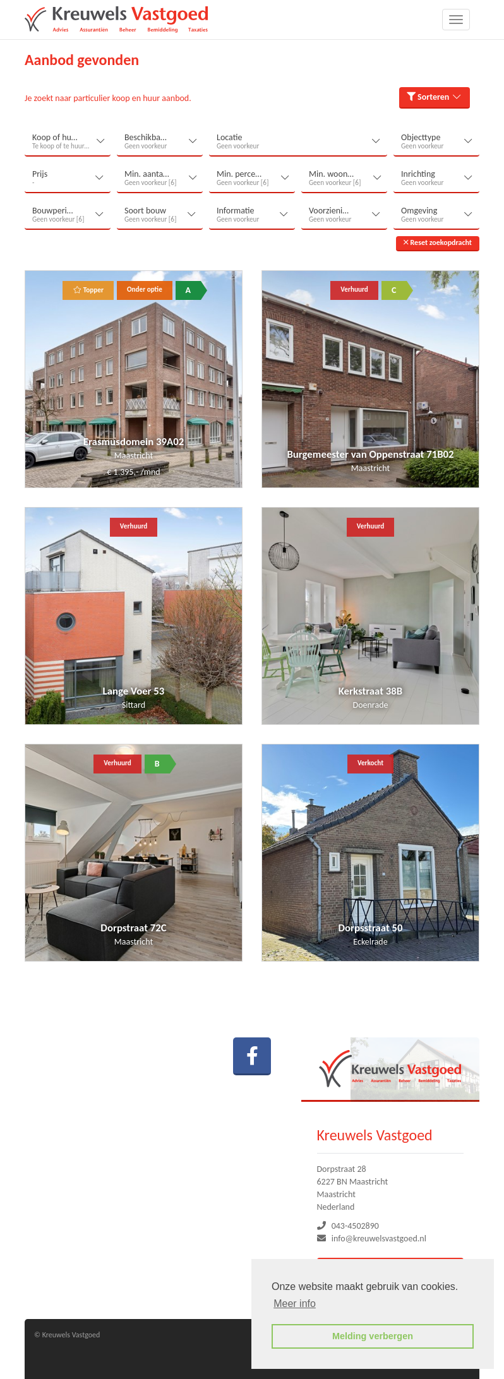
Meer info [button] (294, 1303)
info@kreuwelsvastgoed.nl (379, 1238)
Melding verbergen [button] (372, 1336)
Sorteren (434, 97)
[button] (437, 243)
